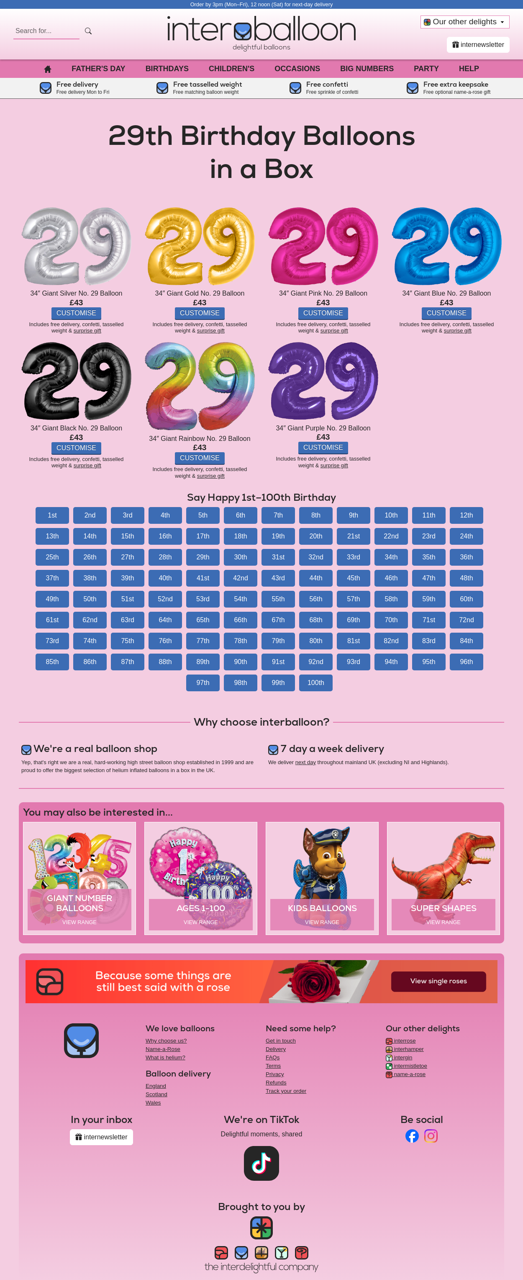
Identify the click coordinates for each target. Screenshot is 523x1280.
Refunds (276, 1082)
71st (429, 619)
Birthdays (167, 68)
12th (466, 515)
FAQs (272, 1057)
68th (315, 619)
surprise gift (87, 330)
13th (52, 536)
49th (52, 599)
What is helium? (165, 1057)
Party (426, 68)
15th (127, 536)
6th (240, 515)
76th (165, 640)
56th (315, 599)
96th (466, 661)
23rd (429, 536)
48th (466, 578)
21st (353, 536)
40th (165, 578)
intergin (399, 1057)
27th (127, 557)
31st (278, 557)
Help (469, 68)
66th (240, 619)
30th (240, 557)
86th (89, 661)
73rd (52, 640)
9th (353, 515)
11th (428, 515)
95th (428, 661)
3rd (127, 515)
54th (240, 599)
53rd (203, 599)
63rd (127, 619)
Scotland (156, 1094)
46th (391, 578)
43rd (278, 578)
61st (52, 619)
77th (202, 640)
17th (202, 536)
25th (52, 557)
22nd (391, 536)
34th (391, 557)
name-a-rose (406, 1074)
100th (316, 682)
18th (240, 536)
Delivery (276, 1049)
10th (391, 515)
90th (240, 661)
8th (315, 515)
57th (353, 599)
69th (353, 619)
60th (466, 599)
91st (278, 661)
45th (353, 578)
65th (202, 619)
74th (89, 640)
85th (52, 661)
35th (428, 557)
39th (127, 578)
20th (315, 536)
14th (89, 536)
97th (202, 682)
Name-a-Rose (163, 1049)
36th (466, 557)
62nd (89, 619)
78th (240, 640)
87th (127, 661)
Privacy (275, 1074)
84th (466, 640)
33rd (353, 557)
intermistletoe (406, 1066)
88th (165, 661)
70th (391, 619)
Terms (273, 1066)
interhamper (405, 1049)
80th (315, 640)
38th (89, 578)
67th (278, 619)
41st (203, 578)
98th (240, 682)
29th (202, 557)
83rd (429, 640)
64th (165, 619)
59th (428, 599)
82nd (391, 640)
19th (278, 536)
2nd (90, 515)
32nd (315, 557)
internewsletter (478, 44)
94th (391, 661)
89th (202, 661)
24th (466, 536)
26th (89, 557)
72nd (466, 619)
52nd (165, 599)
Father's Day (98, 68)
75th (127, 640)
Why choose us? (166, 1041)
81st (353, 640)
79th (278, 640)
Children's (231, 68)
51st (127, 599)
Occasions (297, 68)
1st (52, 515)
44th (315, 578)
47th (428, 578)
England (156, 1086)
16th (165, 536)
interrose (401, 1041)
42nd (240, 578)
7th (278, 515)
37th (52, 578)
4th (165, 515)
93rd (353, 661)
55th (278, 599)
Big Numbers (367, 68)
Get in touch (281, 1041)
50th (89, 599)
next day (305, 762)
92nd (315, 661)
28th (165, 557)
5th (203, 515)
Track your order (286, 1091)
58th (391, 599)
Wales (153, 1103)
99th (278, 682)
